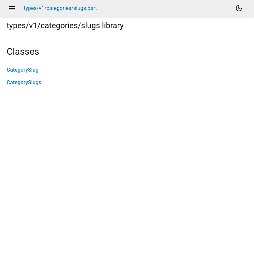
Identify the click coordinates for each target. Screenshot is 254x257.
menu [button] (12, 8)
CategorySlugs (24, 82)
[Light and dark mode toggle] (238, 8)
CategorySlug (22, 70)
